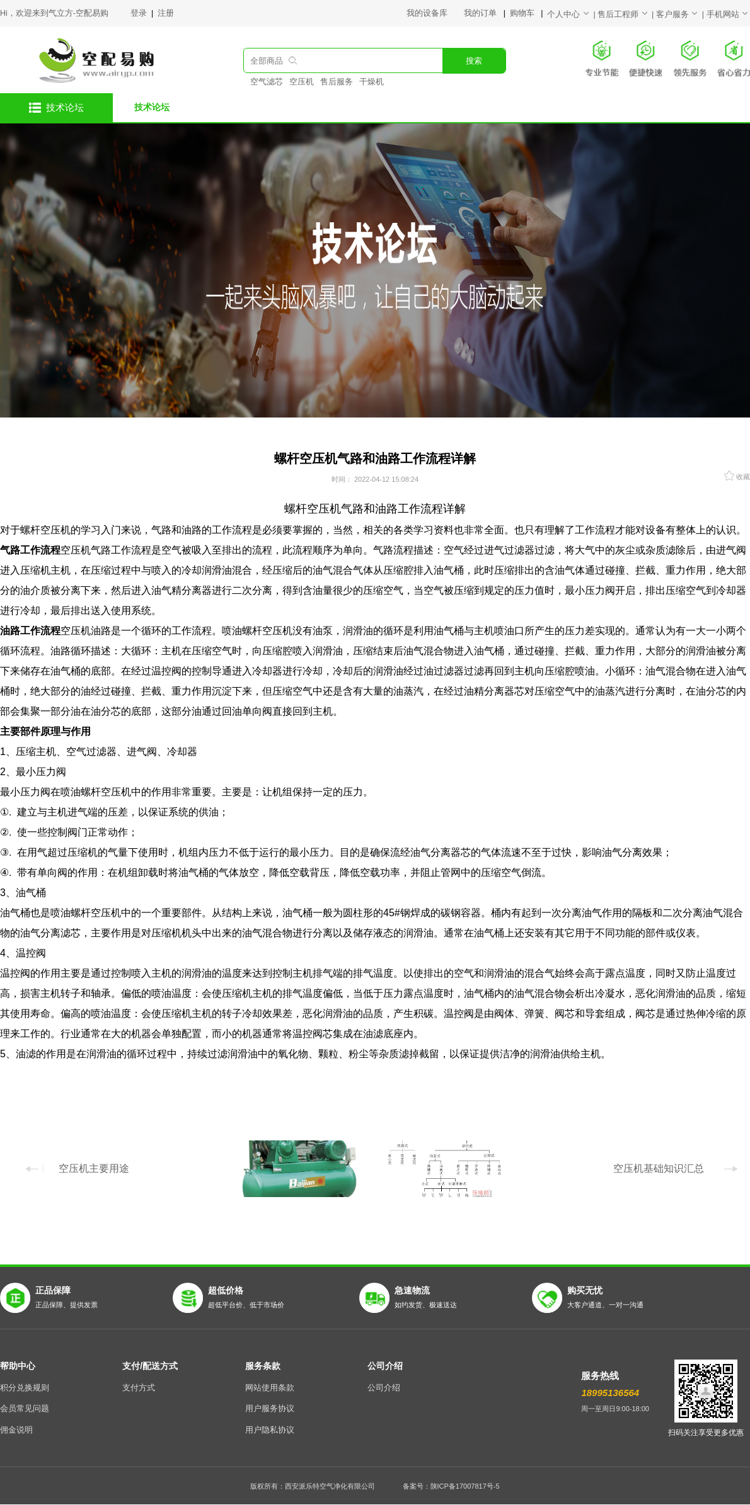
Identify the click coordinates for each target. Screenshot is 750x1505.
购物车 (523, 13)
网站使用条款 (269, 1387)
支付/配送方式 (150, 1366)
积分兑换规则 (24, 1387)
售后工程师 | (626, 14)
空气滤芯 (266, 81)
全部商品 (266, 61)
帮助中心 (17, 1366)
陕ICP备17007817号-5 (465, 1486)
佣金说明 (16, 1430)
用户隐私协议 (269, 1430)
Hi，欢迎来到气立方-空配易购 (54, 13)
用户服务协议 (269, 1408)
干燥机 (371, 81)
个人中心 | (572, 14)
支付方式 (138, 1387)
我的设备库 (435, 13)
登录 (139, 13)
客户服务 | (681, 14)
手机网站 (728, 14)
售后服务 (336, 81)
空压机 (301, 81)
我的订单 (481, 13)
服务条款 (262, 1366)
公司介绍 (385, 1366)
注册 (166, 13)
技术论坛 (152, 107)
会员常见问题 (24, 1408)
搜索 (474, 61)
